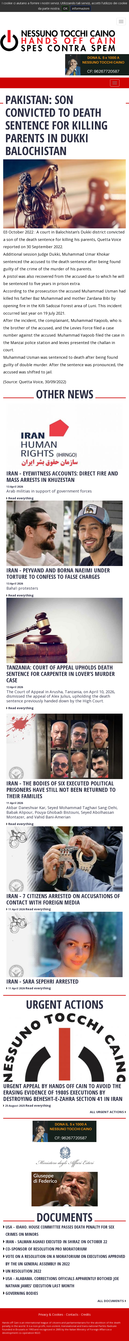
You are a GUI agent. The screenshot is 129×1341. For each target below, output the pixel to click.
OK (65, 8)
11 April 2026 (14, 803)
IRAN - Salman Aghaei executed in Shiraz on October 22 (56, 1241)
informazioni (80, 8)
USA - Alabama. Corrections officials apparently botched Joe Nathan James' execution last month (62, 1282)
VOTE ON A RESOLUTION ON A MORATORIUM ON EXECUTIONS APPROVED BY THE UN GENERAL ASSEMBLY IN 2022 (65, 1260)
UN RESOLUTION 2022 (23, 1271)
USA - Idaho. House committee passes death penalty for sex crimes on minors (60, 1230)
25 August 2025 (15, 1106)
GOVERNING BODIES (22, 1293)
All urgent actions (108, 1112)
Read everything (21, 498)
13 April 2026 (14, 486)
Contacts (72, 1314)
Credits (86, 1314)
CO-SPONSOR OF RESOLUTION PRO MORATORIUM (46, 1249)
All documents (111, 1301)
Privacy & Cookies (50, 1314)
